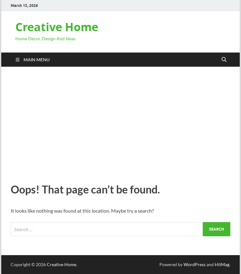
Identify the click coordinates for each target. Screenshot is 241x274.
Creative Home (56, 27)
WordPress (195, 264)
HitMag (222, 264)
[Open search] (224, 60)
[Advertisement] (120, 123)
